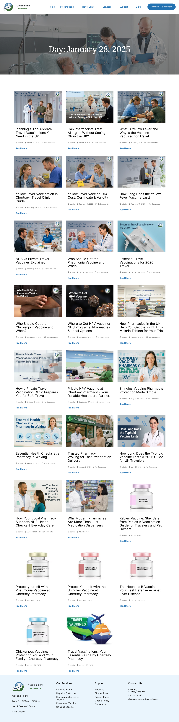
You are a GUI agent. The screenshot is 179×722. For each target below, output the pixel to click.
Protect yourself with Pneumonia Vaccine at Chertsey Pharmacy (33, 590)
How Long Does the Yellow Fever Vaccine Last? (140, 195)
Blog (138, 7)
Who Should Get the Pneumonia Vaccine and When (86, 262)
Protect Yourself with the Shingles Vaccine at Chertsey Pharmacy (87, 590)
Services (108, 7)
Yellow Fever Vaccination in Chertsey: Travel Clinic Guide (37, 197)
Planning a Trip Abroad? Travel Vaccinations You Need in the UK (34, 132)
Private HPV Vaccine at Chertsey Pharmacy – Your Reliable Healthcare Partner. (89, 392)
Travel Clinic (89, 7)
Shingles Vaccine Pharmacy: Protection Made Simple (141, 390)
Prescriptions (68, 7)
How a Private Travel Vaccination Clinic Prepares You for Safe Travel (37, 392)
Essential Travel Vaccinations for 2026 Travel (136, 262)
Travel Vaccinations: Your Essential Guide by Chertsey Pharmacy (89, 655)
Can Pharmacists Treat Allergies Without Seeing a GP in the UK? (88, 132)
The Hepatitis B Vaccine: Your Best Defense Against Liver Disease (140, 590)
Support (125, 7)
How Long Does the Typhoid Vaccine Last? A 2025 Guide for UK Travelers (141, 457)
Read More (21, 148)
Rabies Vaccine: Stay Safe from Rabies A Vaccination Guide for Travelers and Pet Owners (141, 523)
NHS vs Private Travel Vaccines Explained (32, 260)
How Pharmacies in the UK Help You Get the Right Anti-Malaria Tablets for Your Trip (141, 327)
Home (52, 7)
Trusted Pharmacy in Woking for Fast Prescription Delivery (89, 457)
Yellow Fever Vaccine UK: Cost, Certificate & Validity (88, 195)
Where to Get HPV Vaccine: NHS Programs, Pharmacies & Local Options (89, 327)
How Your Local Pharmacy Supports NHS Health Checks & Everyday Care (36, 521)
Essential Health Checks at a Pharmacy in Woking (37, 455)
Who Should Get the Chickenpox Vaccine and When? (35, 327)
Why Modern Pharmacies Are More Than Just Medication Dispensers (87, 521)
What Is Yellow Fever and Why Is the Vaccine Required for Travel (139, 132)
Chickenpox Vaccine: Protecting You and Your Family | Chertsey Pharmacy (37, 655)
